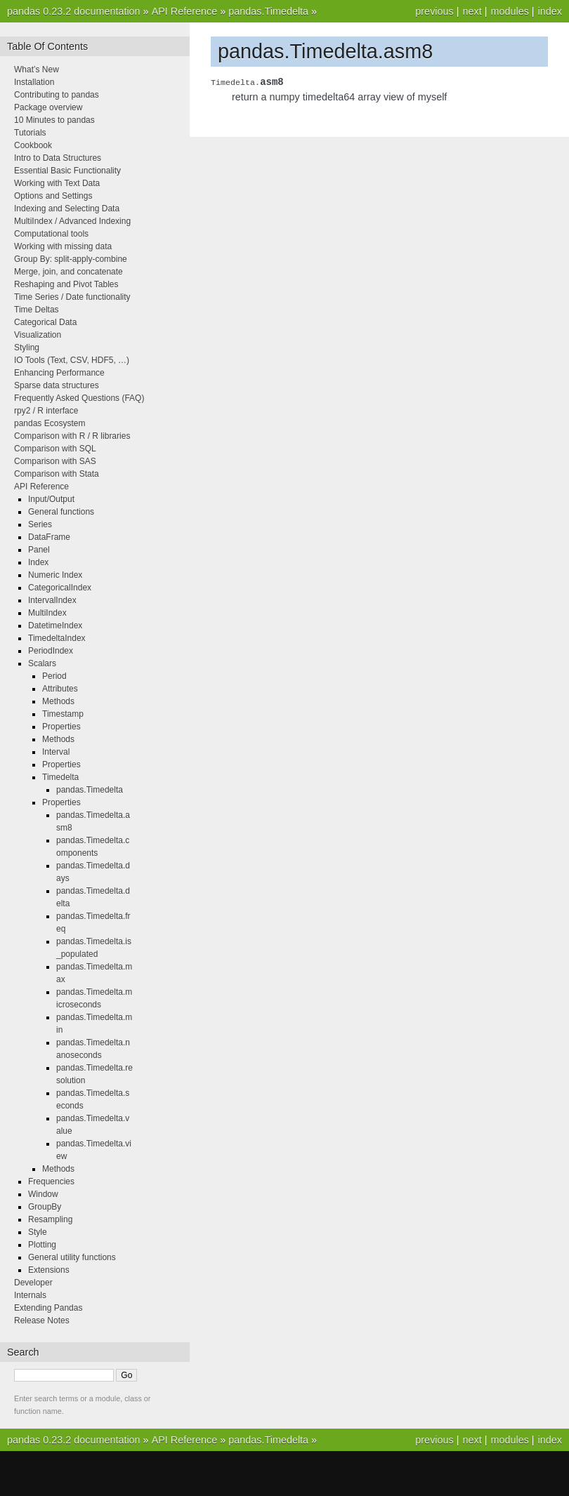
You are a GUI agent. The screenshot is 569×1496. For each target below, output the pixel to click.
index (550, 11)
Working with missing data (63, 246)
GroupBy (44, 1207)
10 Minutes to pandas (54, 120)
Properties (61, 727)
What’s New (36, 69)
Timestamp (63, 714)
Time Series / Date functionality (72, 297)
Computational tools (51, 234)
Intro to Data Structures (57, 158)
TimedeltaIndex (57, 638)
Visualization (37, 335)
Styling (26, 347)
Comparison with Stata (56, 474)
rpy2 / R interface (46, 411)
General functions (61, 512)
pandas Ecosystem (49, 423)
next (471, 11)
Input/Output (51, 499)
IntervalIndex (52, 600)
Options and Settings (53, 196)
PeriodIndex (50, 651)
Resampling (50, 1219)
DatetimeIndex (55, 625)
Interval (56, 752)
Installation (34, 82)
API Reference (185, 11)
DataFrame (49, 537)
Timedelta (60, 777)
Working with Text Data (57, 183)
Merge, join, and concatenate (68, 272)
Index (38, 562)
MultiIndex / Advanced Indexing (72, 221)
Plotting (42, 1245)
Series (40, 524)
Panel (39, 550)
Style (37, 1232)
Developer (33, 1283)
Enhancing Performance (59, 373)
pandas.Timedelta (268, 11)
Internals (30, 1295)
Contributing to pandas (56, 95)
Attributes (60, 689)
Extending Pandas (48, 1308)
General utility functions (72, 1257)
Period (54, 676)
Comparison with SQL (55, 449)
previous (434, 11)
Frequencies (51, 1181)
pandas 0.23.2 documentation (73, 11)
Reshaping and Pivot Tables (66, 284)
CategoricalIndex (59, 588)
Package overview (48, 107)
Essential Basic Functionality (67, 171)
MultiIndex (47, 613)
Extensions (49, 1270)
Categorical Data (45, 322)
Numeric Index (55, 575)
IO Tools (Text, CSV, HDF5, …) (71, 360)
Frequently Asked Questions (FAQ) (79, 398)
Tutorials (30, 133)
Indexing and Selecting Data (66, 208)
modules (509, 11)
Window (43, 1194)
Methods (58, 701)
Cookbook (33, 145)
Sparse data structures (56, 385)
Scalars (42, 663)
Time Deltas (36, 310)
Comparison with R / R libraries (72, 436)
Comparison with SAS (55, 461)
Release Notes (42, 1320)
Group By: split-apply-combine (70, 259)
